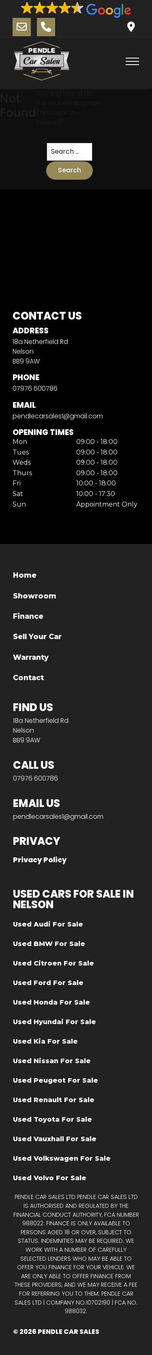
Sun (19, 504)
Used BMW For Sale (49, 944)
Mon (20, 442)
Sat (18, 494)
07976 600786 (35, 388)
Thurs (22, 473)
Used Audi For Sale (48, 924)
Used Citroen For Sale (53, 963)
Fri (17, 483)
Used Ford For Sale (48, 983)
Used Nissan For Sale (52, 1061)
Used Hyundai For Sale (54, 1022)
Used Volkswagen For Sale (62, 1158)
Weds (22, 462)
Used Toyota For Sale (52, 1119)
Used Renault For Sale (53, 1100)
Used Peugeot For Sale (55, 1080)
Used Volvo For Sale (49, 1178)
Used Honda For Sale (51, 1002)
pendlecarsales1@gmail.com (58, 416)
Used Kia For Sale (45, 1041)
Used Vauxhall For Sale (54, 1139)
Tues (21, 452)
